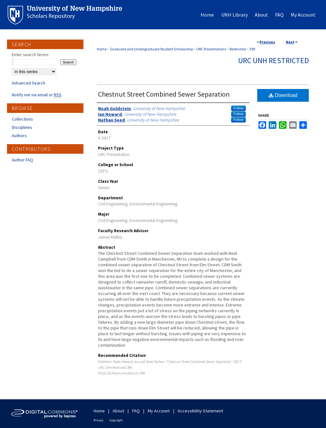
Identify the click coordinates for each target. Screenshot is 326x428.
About (118, 411)
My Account (159, 411)
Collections (22, 119)
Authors (19, 135)
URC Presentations (211, 49)
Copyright (116, 420)
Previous (267, 42)
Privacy (98, 420)
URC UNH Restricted (273, 60)
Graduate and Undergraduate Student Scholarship (151, 49)
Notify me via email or (36, 95)
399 (252, 49)
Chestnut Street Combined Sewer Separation (164, 94)
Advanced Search (28, 83)
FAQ (136, 411)
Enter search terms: (30, 54)
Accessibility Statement (200, 411)
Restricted (238, 49)
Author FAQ (22, 160)
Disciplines (22, 127)
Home (102, 49)
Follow (238, 108)
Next (290, 42)
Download (283, 95)
